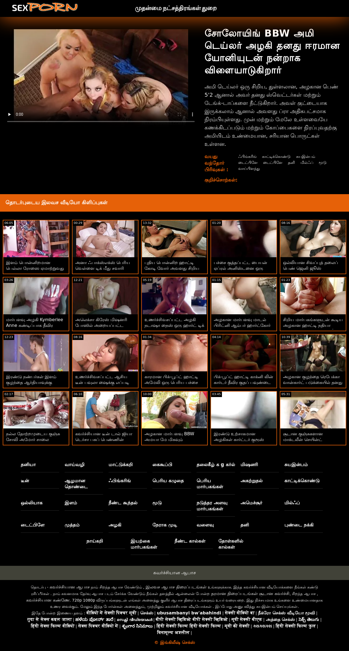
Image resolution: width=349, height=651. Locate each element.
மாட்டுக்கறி (121, 464)
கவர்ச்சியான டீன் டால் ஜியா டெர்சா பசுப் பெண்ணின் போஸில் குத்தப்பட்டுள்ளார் (103, 439)
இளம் (71, 502)
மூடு (329, 162)
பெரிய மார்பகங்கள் (210, 483)
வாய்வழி (75, 464)
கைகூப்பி (162, 464)
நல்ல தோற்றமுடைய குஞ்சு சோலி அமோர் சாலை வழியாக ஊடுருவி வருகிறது (34, 439)
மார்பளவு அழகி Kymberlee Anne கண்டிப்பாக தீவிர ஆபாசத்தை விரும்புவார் (34, 325)
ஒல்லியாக (32, 502)
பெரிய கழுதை (168, 480)
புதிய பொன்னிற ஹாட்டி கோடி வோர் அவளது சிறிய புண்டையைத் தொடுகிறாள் (172, 268)
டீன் (25, 480)
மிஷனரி (249, 464)
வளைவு (205, 525)
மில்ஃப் (312, 162)
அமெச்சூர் (251, 502)
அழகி (115, 525)
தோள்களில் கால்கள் (230, 544)
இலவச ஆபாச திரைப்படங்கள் (176, 587)
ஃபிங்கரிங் (246, 156)
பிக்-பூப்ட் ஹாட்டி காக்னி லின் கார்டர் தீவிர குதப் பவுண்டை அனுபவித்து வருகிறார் (243, 382)
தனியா (28, 464)
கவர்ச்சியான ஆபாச (174, 572)
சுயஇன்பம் (311, 156)
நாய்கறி (94, 541)
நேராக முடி (164, 525)
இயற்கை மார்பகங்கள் (144, 544)
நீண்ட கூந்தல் (123, 502)
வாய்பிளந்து (248, 168)
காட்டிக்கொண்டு (279, 156)
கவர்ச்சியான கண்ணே (48, 600)
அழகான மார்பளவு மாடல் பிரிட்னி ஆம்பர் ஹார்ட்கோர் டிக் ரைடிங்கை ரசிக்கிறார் (242, 325)
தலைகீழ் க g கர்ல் (216, 464)
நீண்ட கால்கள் (189, 541)
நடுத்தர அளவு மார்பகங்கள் (212, 505)
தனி (295, 162)
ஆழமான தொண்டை (76, 483)
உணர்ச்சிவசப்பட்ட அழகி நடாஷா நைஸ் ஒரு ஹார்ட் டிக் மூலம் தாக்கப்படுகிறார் (174, 325)
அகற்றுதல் (251, 480)
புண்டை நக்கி (299, 525)
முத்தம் (72, 525)
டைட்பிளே (247, 162)
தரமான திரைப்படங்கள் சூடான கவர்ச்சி (250, 593)
